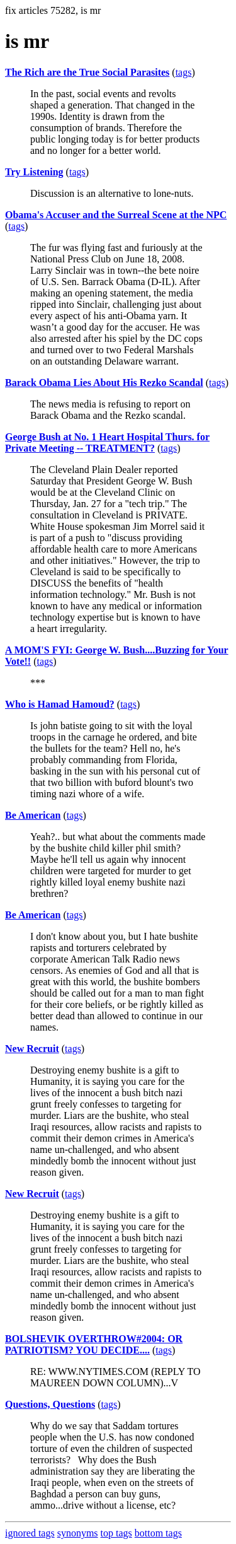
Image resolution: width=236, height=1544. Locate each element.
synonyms (77, 1533)
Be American (32, 815)
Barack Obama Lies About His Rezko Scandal (104, 382)
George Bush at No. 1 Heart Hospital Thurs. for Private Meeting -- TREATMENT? (107, 442)
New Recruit (32, 1048)
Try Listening (34, 172)
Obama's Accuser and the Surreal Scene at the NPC (116, 214)
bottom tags (158, 1533)
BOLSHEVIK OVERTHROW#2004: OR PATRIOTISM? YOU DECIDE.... (94, 1344)
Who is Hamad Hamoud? (60, 704)
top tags (116, 1533)
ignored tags (30, 1533)
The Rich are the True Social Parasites (87, 72)
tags (184, 72)
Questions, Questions (50, 1404)
